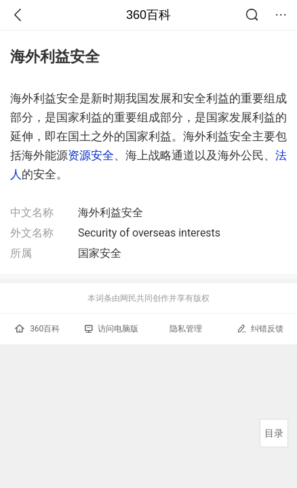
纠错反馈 (260, 328)
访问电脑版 (111, 328)
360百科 (148, 15)
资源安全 (91, 155)
